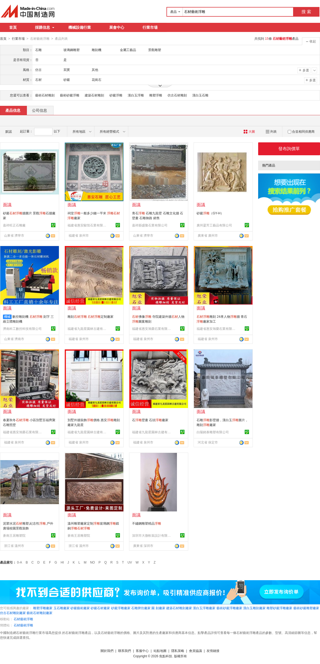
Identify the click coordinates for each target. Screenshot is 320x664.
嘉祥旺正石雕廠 (14, 225)
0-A (19, 562)
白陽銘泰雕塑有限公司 (213, 432)
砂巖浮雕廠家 (120, 608)
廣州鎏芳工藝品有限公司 (214, 225)
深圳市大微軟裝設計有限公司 (152, 535)
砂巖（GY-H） (210, 213)
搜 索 (306, 11)
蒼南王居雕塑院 (14, 535)
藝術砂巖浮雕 (69, 95)
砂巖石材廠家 (100, 608)
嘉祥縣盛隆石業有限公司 (150, 225)
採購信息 (44, 27)
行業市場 (150, 27)
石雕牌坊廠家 (141, 608)
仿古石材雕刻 (177, 95)
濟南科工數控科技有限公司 (22, 328)
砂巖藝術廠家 (80, 608)
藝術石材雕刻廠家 (39, 613)
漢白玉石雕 (200, 95)
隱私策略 (177, 650)
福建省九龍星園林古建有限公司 (87, 328)
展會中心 (116, 27)
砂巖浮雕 (115, 95)
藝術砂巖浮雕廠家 (229, 608)
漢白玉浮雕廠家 (204, 608)
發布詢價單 (289, 148)
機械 (7, 316)
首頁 (13, 27)
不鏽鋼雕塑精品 (146, 523)
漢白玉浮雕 (136, 95)
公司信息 (39, 110)
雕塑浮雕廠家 (42, 608)
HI (62, 562)
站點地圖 (160, 650)
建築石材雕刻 (94, 95)
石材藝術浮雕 (23, 619)
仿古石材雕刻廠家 (13, 613)
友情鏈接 (213, 650)
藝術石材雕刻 (45, 95)
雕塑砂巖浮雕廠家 (279, 608)
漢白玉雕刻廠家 (254, 608)
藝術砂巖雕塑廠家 (306, 608)
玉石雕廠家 (62, 608)
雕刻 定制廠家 (90, 316)
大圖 (249, 131)
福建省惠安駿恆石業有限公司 (87, 225)
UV (129, 562)
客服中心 (142, 650)
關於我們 (107, 650)
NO (92, 562)
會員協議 (195, 650)
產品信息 (12, 110)
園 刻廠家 (158, 608)
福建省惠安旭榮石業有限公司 (152, 328)
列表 (271, 131)
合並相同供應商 (301, 131)
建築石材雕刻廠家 (179, 608)
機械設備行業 (79, 27)
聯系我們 (124, 650)
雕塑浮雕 (155, 95)
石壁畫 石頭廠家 (150, 420)
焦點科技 (165, 656)
